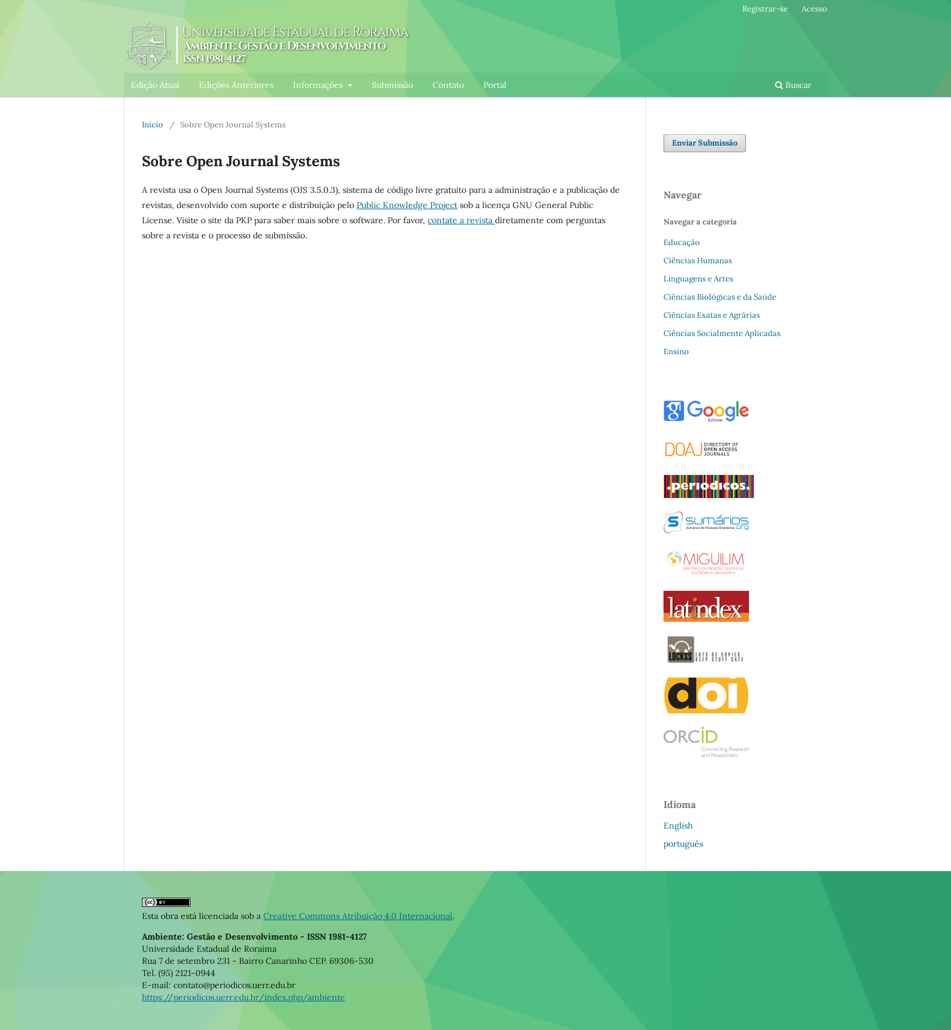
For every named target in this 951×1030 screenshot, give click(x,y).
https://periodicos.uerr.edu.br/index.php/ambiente (243, 997)
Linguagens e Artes (698, 279)
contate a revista (461, 220)
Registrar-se (765, 9)
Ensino (676, 351)
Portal (494, 84)
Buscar (793, 84)
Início (152, 124)
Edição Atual (155, 84)
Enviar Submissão (705, 143)
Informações (319, 84)
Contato (448, 84)
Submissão (392, 84)
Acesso (814, 9)
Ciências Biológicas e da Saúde (720, 297)
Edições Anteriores (236, 84)
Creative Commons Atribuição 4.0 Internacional (357, 916)
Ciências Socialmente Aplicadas (722, 333)
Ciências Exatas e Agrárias (712, 315)
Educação (682, 242)
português (683, 843)
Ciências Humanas (698, 260)
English (678, 825)
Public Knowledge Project (407, 205)
